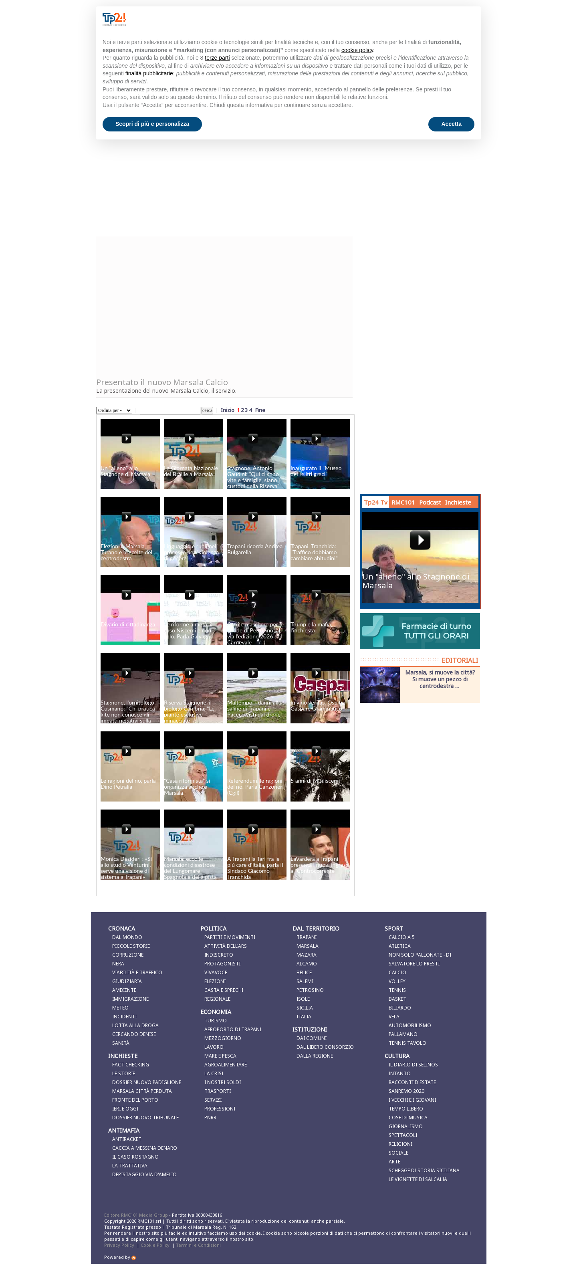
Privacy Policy (119, 1245)
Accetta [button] (451, 124)
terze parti (217, 58)
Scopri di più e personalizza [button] (152, 124)
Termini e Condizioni (198, 1245)
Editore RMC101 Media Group (136, 1215)
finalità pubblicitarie (149, 73)
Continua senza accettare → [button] (434, 19)
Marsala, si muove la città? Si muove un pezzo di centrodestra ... (440, 678)
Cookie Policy (155, 1245)
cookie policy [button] (357, 50)
